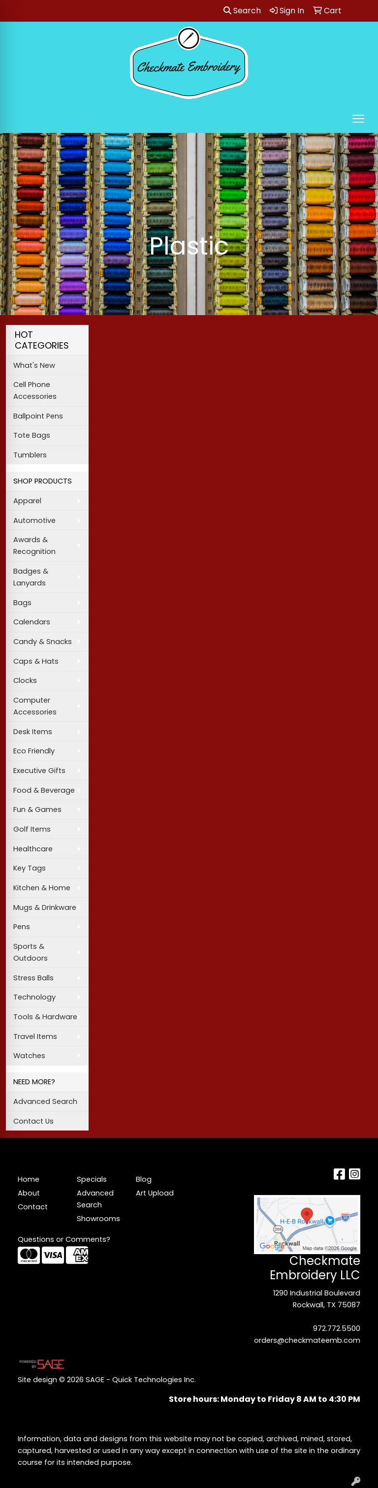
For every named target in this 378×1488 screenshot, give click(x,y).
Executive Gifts (39, 771)
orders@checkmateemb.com (307, 1340)
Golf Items (32, 829)
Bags (22, 603)
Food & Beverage (44, 790)
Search (242, 10)
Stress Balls (33, 978)
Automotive (34, 520)
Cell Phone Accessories (35, 390)
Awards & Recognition (34, 545)
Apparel (27, 501)
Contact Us (33, 1121)
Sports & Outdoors (30, 952)
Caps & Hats (36, 661)
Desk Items (32, 732)
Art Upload (155, 1193)
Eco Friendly (34, 751)
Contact (33, 1207)
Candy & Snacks (42, 642)
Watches (29, 1056)
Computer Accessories (35, 706)
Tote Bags (31, 435)
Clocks (25, 680)
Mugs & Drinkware (44, 907)
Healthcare (33, 849)
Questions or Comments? (64, 1239)
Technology (34, 997)
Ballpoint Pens (38, 416)
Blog (144, 1179)
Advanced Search (45, 1101)
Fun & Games (37, 809)
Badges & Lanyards (30, 577)
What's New (34, 365)
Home (28, 1179)
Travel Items (35, 1036)
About (29, 1193)
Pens (21, 927)
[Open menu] (358, 119)
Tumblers (30, 455)
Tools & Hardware (45, 1017)
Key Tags (29, 868)
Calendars (31, 622)
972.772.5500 (336, 1328)
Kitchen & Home (41, 888)
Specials (92, 1179)
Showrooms (98, 1219)
